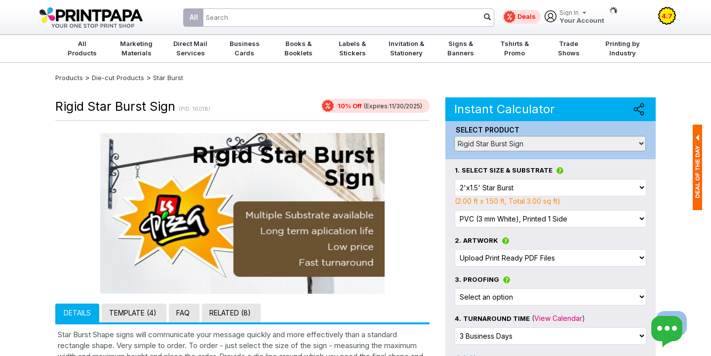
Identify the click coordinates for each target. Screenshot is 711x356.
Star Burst (168, 78)
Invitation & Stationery (406, 48)
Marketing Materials (136, 48)
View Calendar (558, 318)
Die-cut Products (118, 78)
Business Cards (245, 48)
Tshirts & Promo (514, 48)
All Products (82, 48)
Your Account (581, 17)
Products (69, 78)
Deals (526, 16)
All (194, 17)
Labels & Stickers (352, 48)
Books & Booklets (298, 48)
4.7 (667, 16)
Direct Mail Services (190, 48)
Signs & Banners (460, 48)
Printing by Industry (622, 48)
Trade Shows (569, 48)
